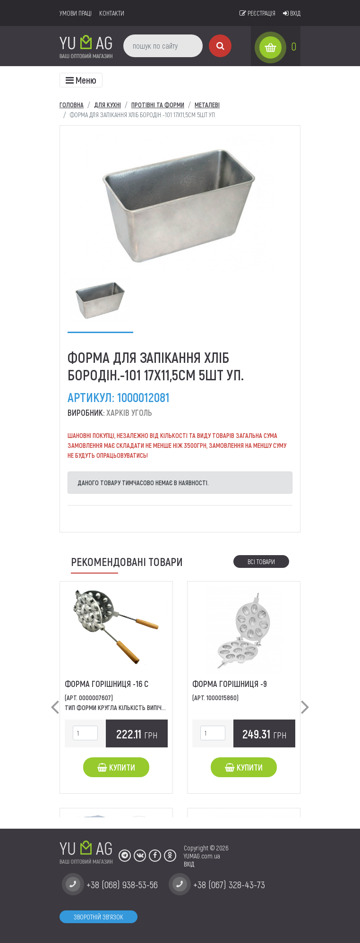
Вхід (291, 13)
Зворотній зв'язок (98, 917)
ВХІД (189, 864)
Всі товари (261, 561)
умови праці (76, 13)
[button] (55, 699)
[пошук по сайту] (163, 45)
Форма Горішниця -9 (229, 683)
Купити (116, 767)
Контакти (111, 13)
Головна (72, 105)
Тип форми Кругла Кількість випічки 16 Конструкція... (140, 707)
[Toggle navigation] (81, 80)
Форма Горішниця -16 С (106, 683)
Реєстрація (257, 13)
